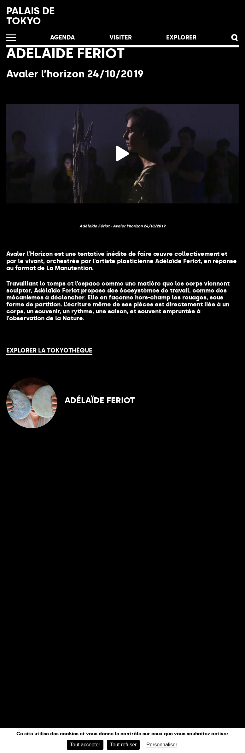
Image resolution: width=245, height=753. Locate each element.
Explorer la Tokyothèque (49, 350)
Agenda (62, 37)
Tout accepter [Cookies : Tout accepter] (85, 744)
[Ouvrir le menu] (11, 37)
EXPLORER (181, 37)
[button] (235, 38)
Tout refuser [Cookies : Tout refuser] (123, 744)
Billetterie (146, 19)
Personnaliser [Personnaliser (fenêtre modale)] (161, 744)
